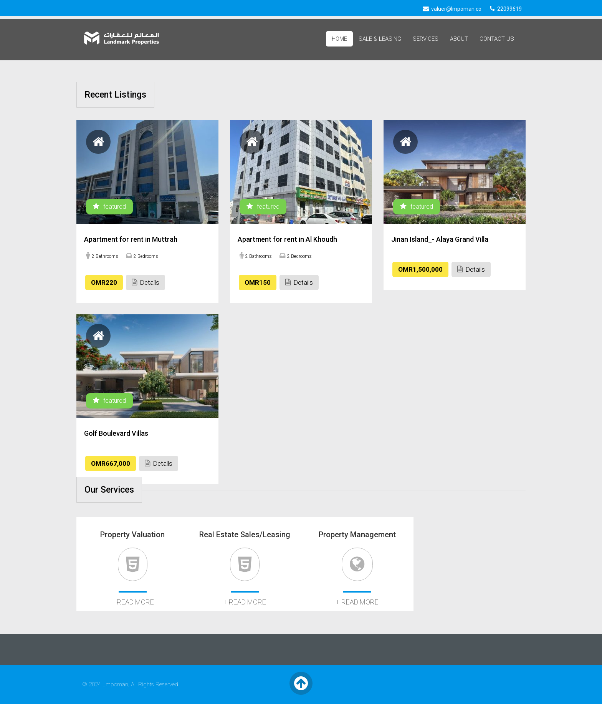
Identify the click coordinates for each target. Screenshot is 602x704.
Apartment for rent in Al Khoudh (287, 239)
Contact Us (497, 38)
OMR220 (104, 282)
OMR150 (258, 282)
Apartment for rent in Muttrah (130, 239)
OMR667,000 (110, 463)
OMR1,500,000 (420, 269)
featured (109, 206)
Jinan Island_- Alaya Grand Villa (439, 239)
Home (339, 38)
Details (145, 282)
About (459, 38)
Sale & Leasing (380, 38)
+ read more (132, 602)
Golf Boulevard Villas (116, 433)
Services (425, 38)
